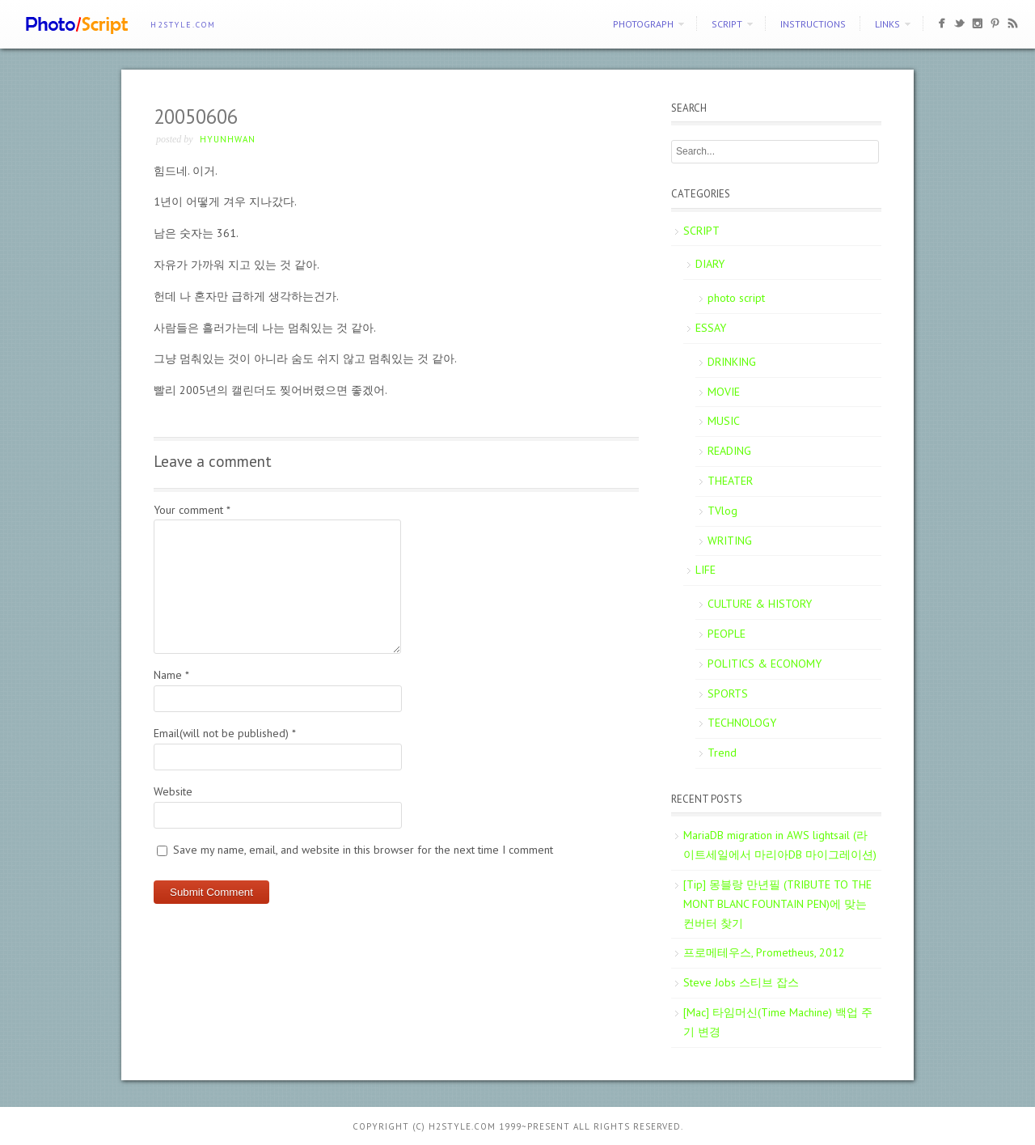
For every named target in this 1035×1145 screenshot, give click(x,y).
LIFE (705, 569)
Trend (722, 752)
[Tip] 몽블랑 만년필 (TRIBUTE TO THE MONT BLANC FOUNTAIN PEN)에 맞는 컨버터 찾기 (777, 904)
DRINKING (732, 361)
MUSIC (724, 420)
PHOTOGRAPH (643, 24)
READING (729, 450)
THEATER (730, 480)
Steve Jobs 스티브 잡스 (741, 982)
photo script (736, 297)
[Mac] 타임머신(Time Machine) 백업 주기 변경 (777, 1022)
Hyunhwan (228, 139)
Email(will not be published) (225, 733)
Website (173, 791)
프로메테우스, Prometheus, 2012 (764, 952)
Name (171, 675)
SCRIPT (727, 24)
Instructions (813, 24)
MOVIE (724, 391)
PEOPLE (727, 633)
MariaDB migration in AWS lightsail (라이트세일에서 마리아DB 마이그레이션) (780, 845)
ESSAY (710, 327)
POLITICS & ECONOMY (765, 663)
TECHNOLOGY (742, 722)
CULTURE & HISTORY (760, 603)
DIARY (709, 264)
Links (887, 24)
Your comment (192, 510)
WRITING (730, 540)
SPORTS (728, 693)
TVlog (722, 510)
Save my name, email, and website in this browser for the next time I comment (363, 849)
